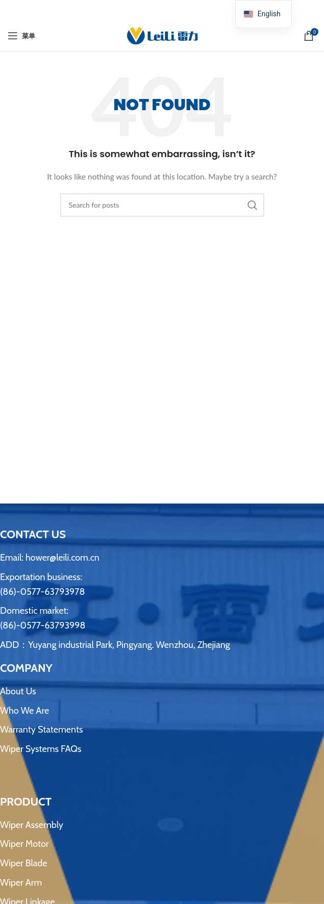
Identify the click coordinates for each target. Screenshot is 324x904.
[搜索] (162, 205)
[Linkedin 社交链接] (175, 10)
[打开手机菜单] (21, 36)
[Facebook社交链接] (136, 10)
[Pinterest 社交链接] (162, 10)
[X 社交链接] (149, 10)
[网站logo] (162, 35)
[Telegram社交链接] (187, 10)
